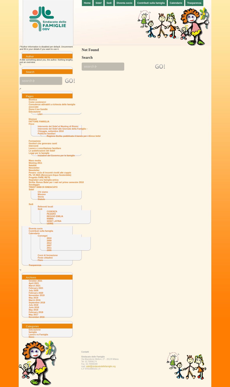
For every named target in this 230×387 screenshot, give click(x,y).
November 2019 (37, 295)
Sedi (109, 3)
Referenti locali (45, 206)
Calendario (176, 3)
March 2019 (34, 300)
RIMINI (50, 218)
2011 (49, 248)
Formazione (35, 141)
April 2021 (34, 283)
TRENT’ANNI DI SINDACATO (43, 187)
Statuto (41, 199)
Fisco (31, 124)
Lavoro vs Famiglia (38, 334)
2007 (49, 245)
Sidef (98, 3)
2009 (49, 240)
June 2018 (34, 307)
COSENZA (52, 211)
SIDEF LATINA (54, 221)
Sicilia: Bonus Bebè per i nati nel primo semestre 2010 (56, 182)
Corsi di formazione (48, 255)
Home (87, 3)
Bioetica (33, 99)
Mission (42, 194)
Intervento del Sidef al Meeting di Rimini (58, 126)
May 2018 (33, 310)
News (31, 337)
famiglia (33, 332)
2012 (49, 243)
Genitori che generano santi (43, 143)
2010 (49, 238)
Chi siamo (43, 192)
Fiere (40, 260)
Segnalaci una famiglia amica (43, 180)
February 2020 (36, 293)
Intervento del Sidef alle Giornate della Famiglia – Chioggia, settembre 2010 (63, 130)
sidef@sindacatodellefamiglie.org (101, 366)
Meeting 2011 (35, 163)
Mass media (35, 160)
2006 (49, 250)
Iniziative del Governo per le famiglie (56, 155)
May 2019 (33, 297)
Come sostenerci (37, 102)
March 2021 (34, 285)
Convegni (43, 236)
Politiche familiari (46, 133)
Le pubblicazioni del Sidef (42, 150)
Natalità (33, 165)
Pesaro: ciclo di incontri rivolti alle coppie (50, 172)
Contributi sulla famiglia (151, 3)
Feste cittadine (45, 257)
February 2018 (36, 312)
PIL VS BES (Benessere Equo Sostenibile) (50, 175)
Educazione (35, 111)
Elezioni (33, 119)
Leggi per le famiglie (39, 153)
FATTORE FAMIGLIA (39, 121)
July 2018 (33, 305)
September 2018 (37, 302)
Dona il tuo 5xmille (38, 109)
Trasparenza (194, 3)
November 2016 (37, 317)
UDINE (50, 223)
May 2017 (33, 314)
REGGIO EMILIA (55, 216)
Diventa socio (124, 3)
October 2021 (35, 281)
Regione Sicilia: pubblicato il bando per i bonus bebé (74, 136)
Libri (40, 114)
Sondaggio (34, 184)
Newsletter (34, 168)
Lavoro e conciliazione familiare (45, 148)
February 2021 (36, 288)
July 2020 (33, 290)
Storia (41, 197)
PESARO (51, 214)
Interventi (33, 146)
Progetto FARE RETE (39, 177)
